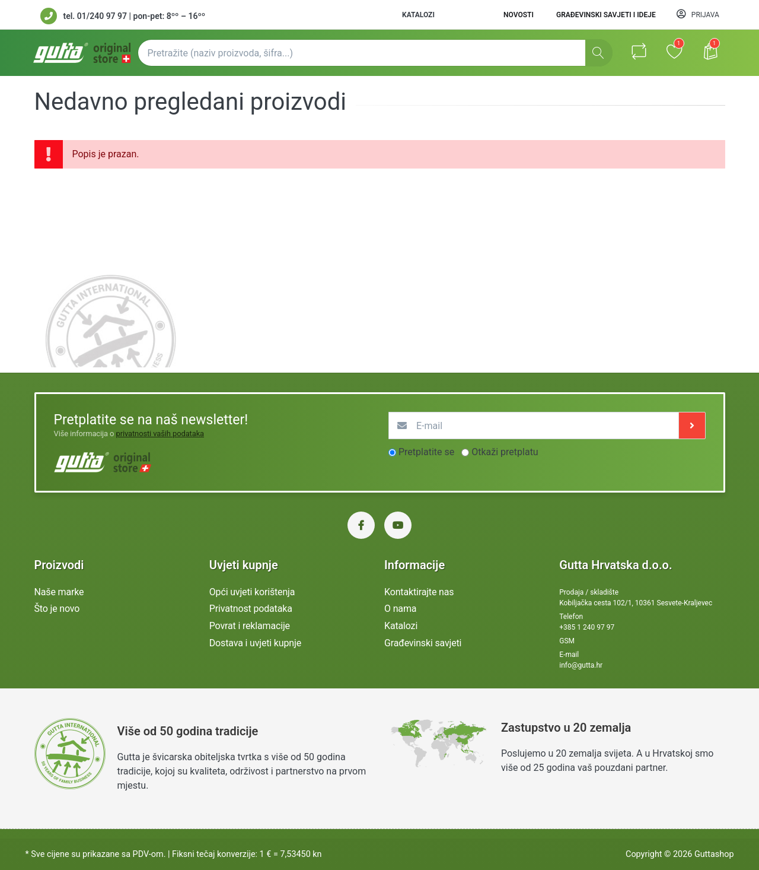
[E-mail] (533, 425)
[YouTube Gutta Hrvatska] (398, 525)
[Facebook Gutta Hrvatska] (361, 525)
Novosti (518, 15)
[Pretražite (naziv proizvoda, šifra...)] (375, 52)
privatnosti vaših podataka (160, 433)
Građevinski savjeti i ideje (606, 15)
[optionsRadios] (392, 452)
